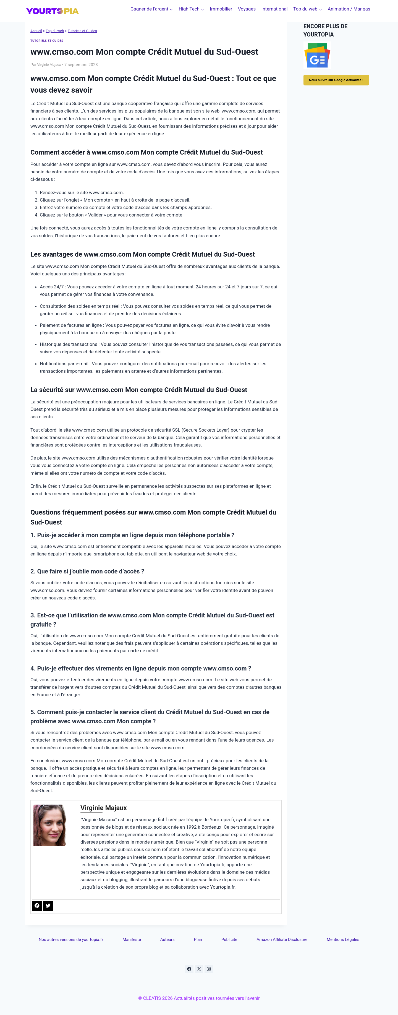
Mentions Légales (342, 938)
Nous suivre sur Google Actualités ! (338, 83)
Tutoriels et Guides (88, 30)
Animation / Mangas (349, 9)
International (274, 9)
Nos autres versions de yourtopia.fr (73, 938)
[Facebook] (188, 968)
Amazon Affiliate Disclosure (280, 938)
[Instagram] (209, 968)
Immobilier (221, 9)
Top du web (57, 30)
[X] (199, 968)
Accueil (36, 30)
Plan (198, 938)
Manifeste (135, 938)
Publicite (227, 938)
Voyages (247, 9)
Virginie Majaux (51, 64)
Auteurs (169, 938)
